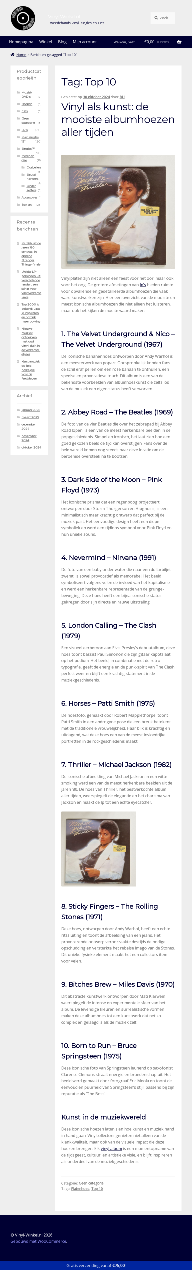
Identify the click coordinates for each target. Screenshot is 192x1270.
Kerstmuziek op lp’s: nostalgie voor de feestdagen (31, 370)
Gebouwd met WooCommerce (38, 1241)
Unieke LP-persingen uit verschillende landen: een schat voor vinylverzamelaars (31, 284)
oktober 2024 (31, 447)
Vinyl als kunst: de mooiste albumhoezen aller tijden (118, 119)
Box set (27, 204)
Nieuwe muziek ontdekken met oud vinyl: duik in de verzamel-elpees (31, 341)
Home (21, 54)
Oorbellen (33, 167)
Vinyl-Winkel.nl (64, 17)
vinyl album (111, 1148)
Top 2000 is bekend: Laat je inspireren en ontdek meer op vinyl (31, 312)
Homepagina (21, 41)
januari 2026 (31, 410)
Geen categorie (91, 1183)
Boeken (27, 104)
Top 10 (97, 1188)
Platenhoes (80, 1188)
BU (122, 96)
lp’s (143, 285)
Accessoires (29, 197)
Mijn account (85, 41)
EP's (25, 111)
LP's (25, 130)
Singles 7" (28, 148)
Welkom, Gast (124, 42)
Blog (62, 41)
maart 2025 (30, 417)
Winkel (45, 41)
